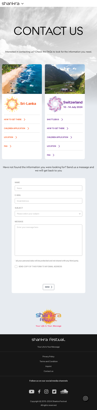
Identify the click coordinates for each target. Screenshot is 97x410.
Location (8, 137)
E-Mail (18, 195)
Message (19, 222)
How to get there (12, 119)
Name (17, 182)
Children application (14, 128)
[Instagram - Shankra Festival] (46, 393)
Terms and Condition (49, 361)
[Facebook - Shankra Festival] (39, 392)
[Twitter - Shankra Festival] (54, 393)
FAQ (5, 146)
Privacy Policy (48, 356)
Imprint (49, 366)
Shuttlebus (53, 119)
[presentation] (48, 276)
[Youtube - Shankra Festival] (31, 392)
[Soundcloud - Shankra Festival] (64, 393)
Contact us (48, 371)
